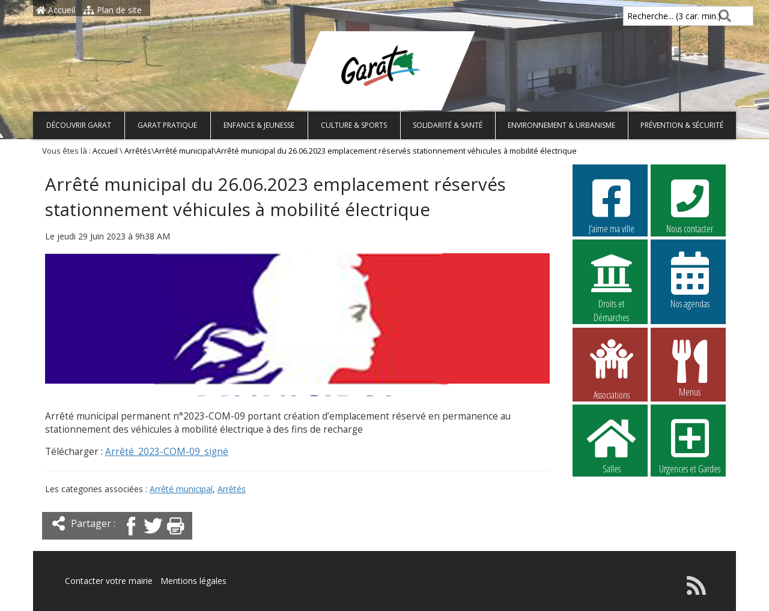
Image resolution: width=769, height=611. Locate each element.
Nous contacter (689, 204)
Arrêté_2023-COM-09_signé (166, 451)
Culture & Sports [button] (354, 125)
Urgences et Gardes (689, 444)
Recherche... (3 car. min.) (654, 16)
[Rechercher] (722, 15)
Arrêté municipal (183, 151)
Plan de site (113, 10)
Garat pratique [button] (167, 125)
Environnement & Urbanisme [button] (561, 125)
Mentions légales (193, 580)
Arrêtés (137, 151)
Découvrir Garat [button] (78, 125)
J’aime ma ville (611, 204)
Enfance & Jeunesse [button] (258, 125)
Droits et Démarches (611, 280)
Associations (611, 368)
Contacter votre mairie (109, 580)
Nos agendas (689, 279)
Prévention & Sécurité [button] (681, 125)
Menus (689, 368)
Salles (611, 444)
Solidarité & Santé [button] (447, 125)
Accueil (55, 10)
